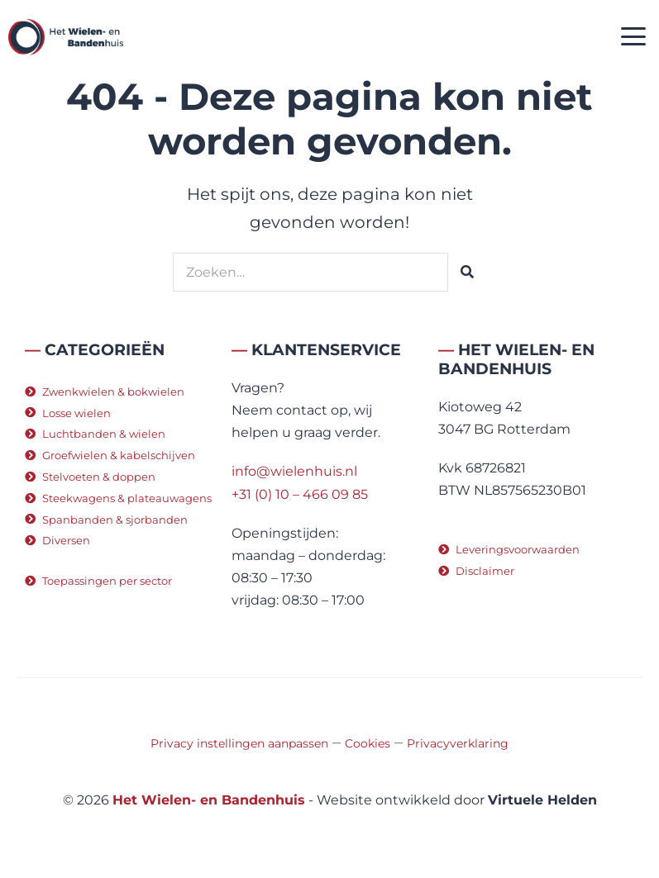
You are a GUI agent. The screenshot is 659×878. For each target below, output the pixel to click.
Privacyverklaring (458, 743)
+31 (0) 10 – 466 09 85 (300, 494)
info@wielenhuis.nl (294, 471)
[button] (634, 38)
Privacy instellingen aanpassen (239, 743)
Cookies (367, 743)
